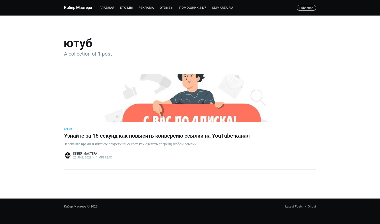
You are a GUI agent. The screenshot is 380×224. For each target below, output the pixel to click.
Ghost (312, 206)
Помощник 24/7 (192, 7)
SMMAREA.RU (222, 7)
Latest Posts (294, 206)
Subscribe (306, 8)
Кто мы (126, 7)
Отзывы (166, 7)
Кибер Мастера (78, 7)
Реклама (146, 7)
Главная (107, 7)
